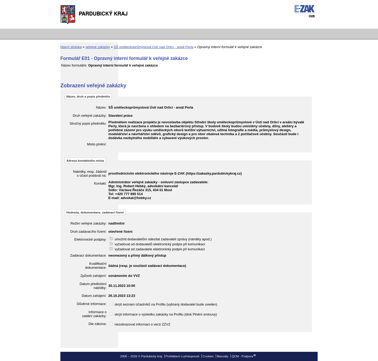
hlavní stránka (71, 47)
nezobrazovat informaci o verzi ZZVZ (139, 324)
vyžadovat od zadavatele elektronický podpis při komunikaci (157, 249)
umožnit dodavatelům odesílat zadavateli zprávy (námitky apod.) (160, 239)
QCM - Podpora (242, 356)
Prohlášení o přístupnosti (182, 356)
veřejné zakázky (97, 47)
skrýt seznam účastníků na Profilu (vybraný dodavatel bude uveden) (163, 304)
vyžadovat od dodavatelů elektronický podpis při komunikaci (157, 244)
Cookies (208, 356)
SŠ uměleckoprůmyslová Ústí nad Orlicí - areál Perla (153, 47)
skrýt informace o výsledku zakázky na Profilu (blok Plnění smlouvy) (163, 314)
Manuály (222, 356)
